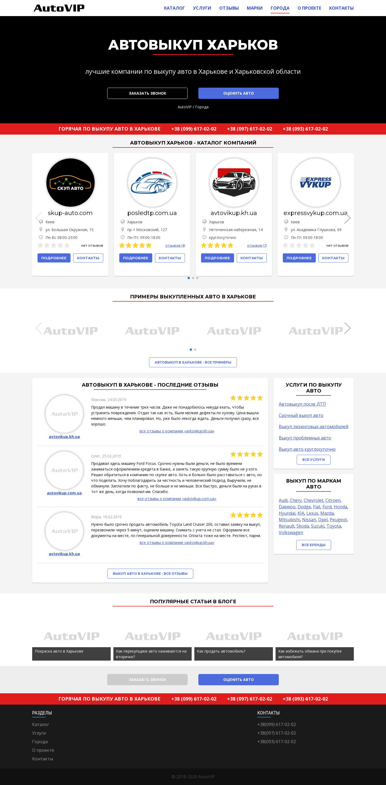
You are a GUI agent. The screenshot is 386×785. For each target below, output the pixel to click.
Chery (296, 500)
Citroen (332, 500)
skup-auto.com (70, 213)
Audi (283, 500)
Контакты (341, 8)
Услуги (202, 8)
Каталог (174, 8)
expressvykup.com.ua (316, 213)
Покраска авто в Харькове (59, 651)
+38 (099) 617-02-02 (193, 128)
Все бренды (313, 545)
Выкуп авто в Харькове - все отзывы (150, 574)
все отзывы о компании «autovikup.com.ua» (177, 498)
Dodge (304, 507)
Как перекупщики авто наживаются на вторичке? (151, 654)
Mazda (327, 513)
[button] (189, 278)
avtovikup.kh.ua (234, 213)
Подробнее (53, 258)
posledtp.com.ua (152, 213)
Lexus (312, 513)
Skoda (302, 526)
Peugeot (338, 520)
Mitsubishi (289, 520)
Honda (340, 507)
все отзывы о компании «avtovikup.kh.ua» (177, 431)
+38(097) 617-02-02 (276, 733)
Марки (255, 8)
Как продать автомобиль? (221, 651)
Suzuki (317, 526)
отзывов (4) (175, 245)
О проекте (309, 8)
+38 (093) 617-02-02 (305, 128)
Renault (286, 526)
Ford (327, 507)
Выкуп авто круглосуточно (307, 449)
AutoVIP (185, 106)
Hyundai (287, 513)
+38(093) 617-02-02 (276, 742)
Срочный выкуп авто (301, 415)
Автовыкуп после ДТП (302, 404)
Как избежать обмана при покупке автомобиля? (310, 654)
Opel (323, 520)
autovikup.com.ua (64, 492)
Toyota (333, 526)
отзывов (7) (257, 245)
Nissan (309, 520)
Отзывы (229, 8)
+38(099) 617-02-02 (276, 724)
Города (280, 8)
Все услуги (313, 460)
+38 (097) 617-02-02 (249, 128)
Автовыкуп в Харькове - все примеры (193, 362)
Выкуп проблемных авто (305, 438)
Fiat (316, 507)
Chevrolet (313, 500)
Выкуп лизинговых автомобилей (313, 426)
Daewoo (287, 507)
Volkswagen (291, 532)
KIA (301, 513)
